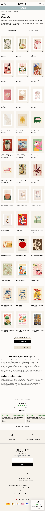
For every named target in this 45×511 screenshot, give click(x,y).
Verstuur (22, 464)
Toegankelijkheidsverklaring (15, 485)
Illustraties (16, 11)
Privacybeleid (26, 483)
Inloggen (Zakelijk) (17, 490)
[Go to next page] (30, 347)
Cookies (25, 485)
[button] (37, 505)
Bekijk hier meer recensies (22, 426)
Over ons (20, 473)
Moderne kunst (9, 11)
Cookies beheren (27, 487)
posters (22, 366)
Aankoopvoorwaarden (28, 480)
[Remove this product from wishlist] (12, 50)
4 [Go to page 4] (24, 347)
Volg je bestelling (27, 478)
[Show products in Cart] (42, 4)
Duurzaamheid (18, 483)
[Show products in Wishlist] (39, 4)
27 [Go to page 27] (27, 347)
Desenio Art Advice (27, 473)
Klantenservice (26, 476)
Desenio (26, 507)
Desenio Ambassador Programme (14, 487)
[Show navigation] (2, 4)
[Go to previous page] (15, 347)
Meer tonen (22, 341)
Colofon (20, 478)
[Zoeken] (5, 4)
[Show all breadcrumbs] (2, 11)
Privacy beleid (17, 467)
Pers (21, 476)
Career (20, 480)
